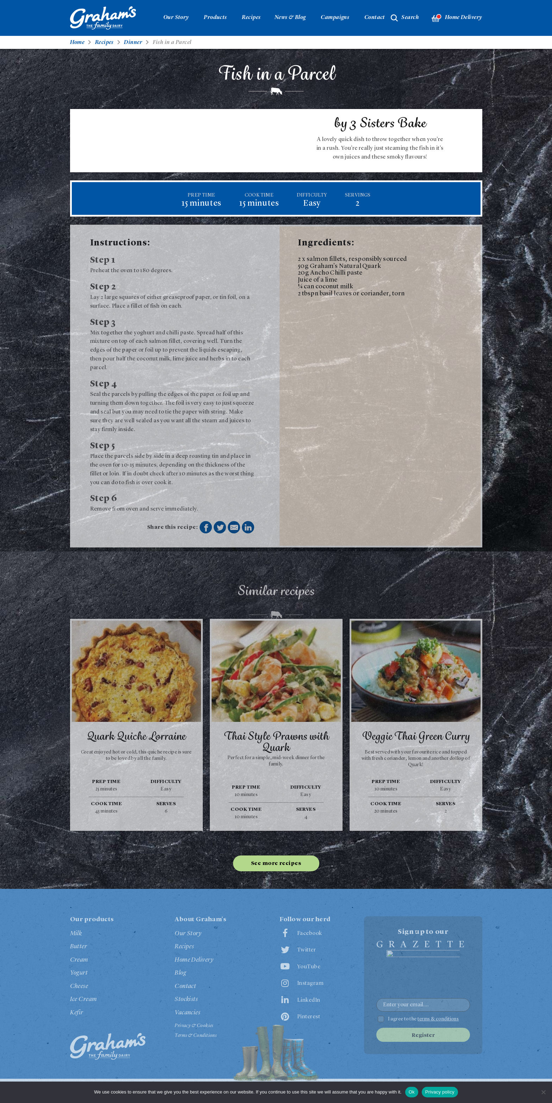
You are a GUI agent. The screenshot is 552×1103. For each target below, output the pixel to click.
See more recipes (276, 863)
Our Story (176, 17)
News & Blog (290, 17)
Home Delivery (457, 18)
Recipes (251, 17)
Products (215, 17)
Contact (374, 17)
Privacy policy (439, 1092)
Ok (412, 1092)
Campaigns (335, 17)
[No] (543, 1092)
